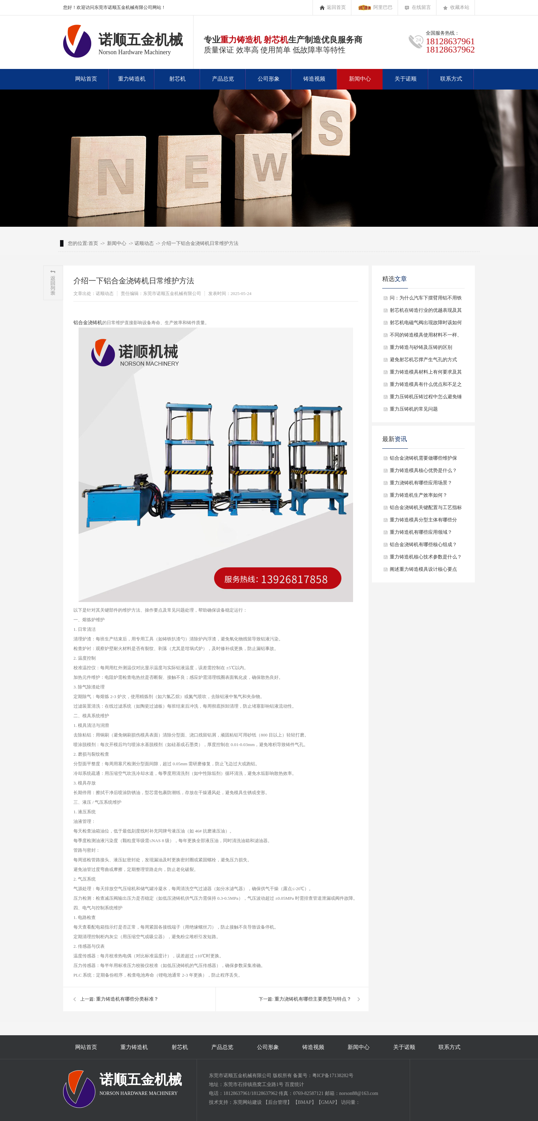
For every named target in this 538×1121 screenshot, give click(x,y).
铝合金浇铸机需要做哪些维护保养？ (423, 460)
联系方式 (451, 79)
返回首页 (336, 7)
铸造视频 (314, 79)
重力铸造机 (131, 79)
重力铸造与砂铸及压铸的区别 (421, 347)
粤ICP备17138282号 (332, 1075)
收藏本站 (459, 7)
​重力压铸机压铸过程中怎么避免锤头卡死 (426, 398)
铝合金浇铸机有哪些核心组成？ (423, 544)
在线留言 (421, 7)
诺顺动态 (144, 243)
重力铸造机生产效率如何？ (418, 495)
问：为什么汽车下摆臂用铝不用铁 (426, 297)
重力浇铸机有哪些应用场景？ (421, 482)
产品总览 (223, 79)
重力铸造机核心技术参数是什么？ (426, 556)
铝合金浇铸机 (87, 322)
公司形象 (269, 79)
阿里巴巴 (383, 7)
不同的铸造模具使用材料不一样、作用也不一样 (426, 336)
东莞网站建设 (247, 1102)
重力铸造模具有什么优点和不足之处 (426, 386)
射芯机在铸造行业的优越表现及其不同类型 (426, 312)
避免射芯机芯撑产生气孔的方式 (423, 359)
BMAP (305, 1102)
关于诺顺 (406, 79)
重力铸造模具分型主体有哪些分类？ (423, 521)
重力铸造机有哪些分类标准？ (127, 999)
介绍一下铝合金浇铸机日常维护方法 (200, 243)
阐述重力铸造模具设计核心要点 (423, 569)
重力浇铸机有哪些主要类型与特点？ (312, 999)
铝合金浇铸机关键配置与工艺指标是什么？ (426, 509)
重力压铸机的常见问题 (414, 409)
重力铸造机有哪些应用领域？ (421, 532)
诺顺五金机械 (141, 1084)
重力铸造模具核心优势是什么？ (423, 470)
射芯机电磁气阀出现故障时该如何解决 (426, 324)
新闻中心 (360, 79)
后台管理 (277, 1102)
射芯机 (177, 79)
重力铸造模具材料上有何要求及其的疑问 (426, 373)
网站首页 (86, 79)
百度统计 (294, 1084)
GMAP (328, 1102)
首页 (93, 243)
